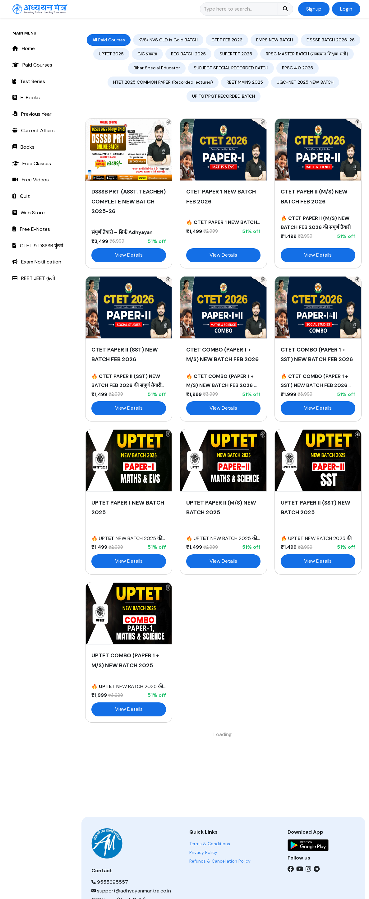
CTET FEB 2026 (226, 40)
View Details (129, 255)
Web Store (28, 212)
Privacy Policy (203, 852)
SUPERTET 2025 (235, 54)
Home (23, 48)
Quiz (21, 196)
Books (23, 147)
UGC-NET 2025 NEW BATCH (305, 82)
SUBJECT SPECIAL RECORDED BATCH (231, 68)
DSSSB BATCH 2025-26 (331, 40)
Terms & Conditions (209, 843)
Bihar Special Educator (157, 68)
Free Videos (30, 179)
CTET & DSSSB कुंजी (37, 245)
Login (346, 9)
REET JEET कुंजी (33, 278)
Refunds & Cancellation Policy (220, 861)
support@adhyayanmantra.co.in (131, 890)
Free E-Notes (31, 229)
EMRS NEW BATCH (274, 40)
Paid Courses (32, 65)
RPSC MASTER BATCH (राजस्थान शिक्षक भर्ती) (307, 54)
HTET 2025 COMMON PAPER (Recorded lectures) (163, 82)
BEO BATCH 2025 (188, 54)
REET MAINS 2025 (245, 82)
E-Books (26, 97)
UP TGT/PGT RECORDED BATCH (223, 96)
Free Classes (31, 163)
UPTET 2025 (111, 54)
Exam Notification (36, 262)
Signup (313, 9)
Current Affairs (33, 130)
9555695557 (109, 882)
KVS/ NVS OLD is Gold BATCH (168, 40)
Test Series (28, 81)
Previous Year (32, 114)
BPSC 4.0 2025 (297, 68)
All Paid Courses (108, 40)
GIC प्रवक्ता (147, 54)
